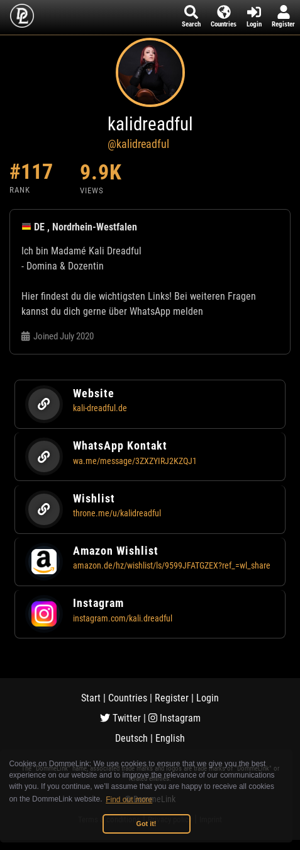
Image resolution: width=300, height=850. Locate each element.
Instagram (174, 718)
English (170, 738)
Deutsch (131, 738)
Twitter (120, 718)
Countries (127, 698)
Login (207, 698)
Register (172, 698)
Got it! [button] (146, 823)
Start (91, 698)
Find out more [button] (129, 799)
